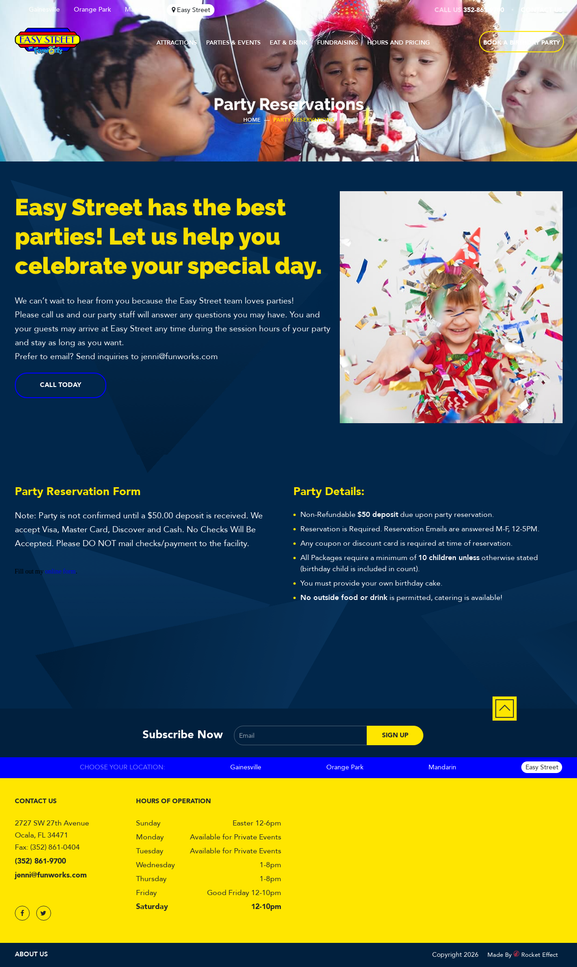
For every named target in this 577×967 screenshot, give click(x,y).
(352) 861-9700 (40, 861)
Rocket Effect (539, 955)
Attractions (176, 43)
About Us (31, 954)
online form (60, 571)
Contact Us (542, 10)
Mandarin (139, 9)
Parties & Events (233, 43)
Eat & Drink (289, 43)
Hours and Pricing (398, 43)
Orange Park (92, 9)
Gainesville (44, 9)
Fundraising (337, 43)
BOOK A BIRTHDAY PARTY (521, 43)
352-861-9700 (483, 10)
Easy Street (193, 10)
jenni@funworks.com (51, 875)
